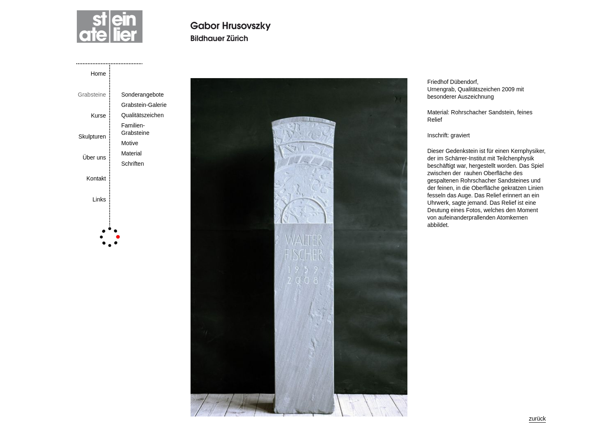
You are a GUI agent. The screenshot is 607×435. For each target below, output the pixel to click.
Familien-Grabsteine (135, 129)
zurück (537, 418)
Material (131, 153)
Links (99, 199)
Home (98, 73)
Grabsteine (92, 94)
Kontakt (96, 178)
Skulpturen (92, 136)
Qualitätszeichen (142, 115)
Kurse (98, 115)
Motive (129, 143)
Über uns (94, 157)
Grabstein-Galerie (144, 105)
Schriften (132, 163)
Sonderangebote (142, 94)
